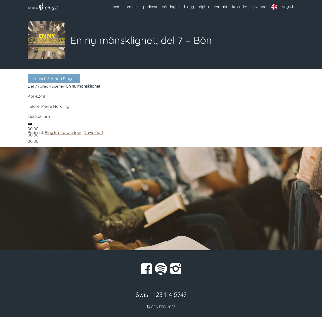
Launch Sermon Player (54, 78)
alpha (204, 6)
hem (116, 6)
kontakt (220, 6)
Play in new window (63, 132)
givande (259, 6)
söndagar (170, 6)
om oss (132, 6)
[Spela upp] (30, 124)
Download (93, 132)
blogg (189, 6)
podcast (150, 6)
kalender (239, 6)
